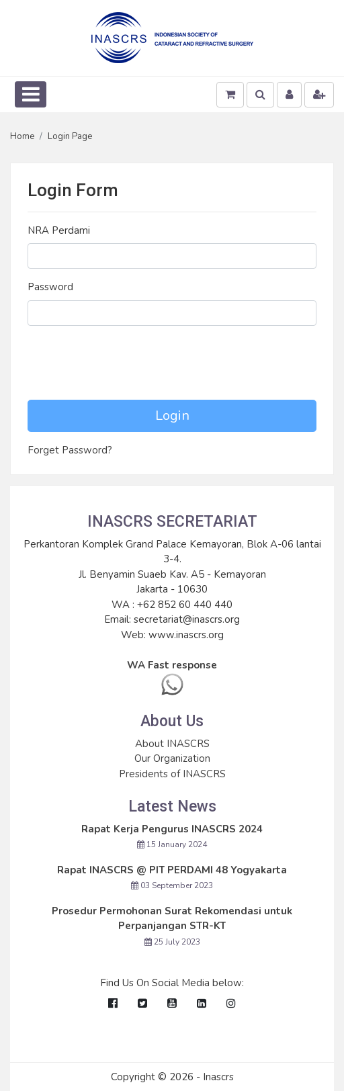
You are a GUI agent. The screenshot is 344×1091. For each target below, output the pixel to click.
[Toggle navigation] (30, 94)
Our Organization (172, 758)
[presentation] (130, 363)
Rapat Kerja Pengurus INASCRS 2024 (172, 829)
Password (50, 287)
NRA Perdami (59, 230)
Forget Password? (70, 450)
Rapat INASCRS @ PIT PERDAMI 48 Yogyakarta (172, 870)
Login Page (70, 136)
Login (172, 415)
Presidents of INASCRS (172, 774)
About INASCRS (172, 743)
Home (22, 136)
